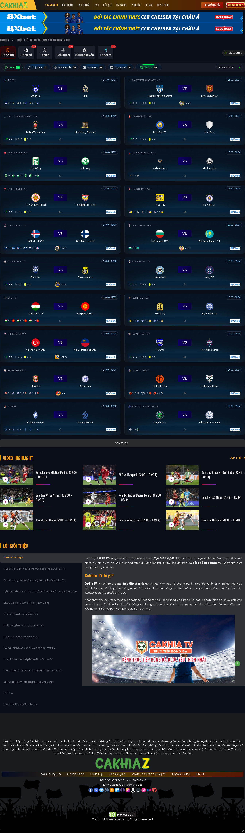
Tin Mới (148, 5)
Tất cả (148, 67)
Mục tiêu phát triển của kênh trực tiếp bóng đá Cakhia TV (34, 568)
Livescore (121, 5)
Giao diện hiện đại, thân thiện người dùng (26, 602)
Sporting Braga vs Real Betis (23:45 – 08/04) (223, 474)
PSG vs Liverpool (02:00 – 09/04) (138, 475)
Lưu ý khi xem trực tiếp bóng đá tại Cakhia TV (28, 659)
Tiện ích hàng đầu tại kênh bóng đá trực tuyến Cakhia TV (34, 580)
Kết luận (8, 693)
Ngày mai (120, 67)
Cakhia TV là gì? (13, 557)
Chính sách (75, 774)
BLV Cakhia (65, 67)
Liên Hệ (96, 774)
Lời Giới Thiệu (15, 545)
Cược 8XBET (235, 5)
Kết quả (107, 5)
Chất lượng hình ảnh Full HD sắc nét (23, 625)
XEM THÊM (236, 457)
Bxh (97, 5)
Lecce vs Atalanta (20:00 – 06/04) (221, 520)
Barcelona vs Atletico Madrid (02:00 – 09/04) (56, 474)
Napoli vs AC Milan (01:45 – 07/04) (221, 497)
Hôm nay (93, 67)
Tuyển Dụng (163, 5)
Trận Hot (37, 67)
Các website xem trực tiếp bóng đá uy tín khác (29, 681)
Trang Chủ (51, 5)
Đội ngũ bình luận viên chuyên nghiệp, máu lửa (30, 648)
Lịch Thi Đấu (83, 5)
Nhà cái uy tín (212, 5)
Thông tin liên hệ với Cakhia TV (20, 704)
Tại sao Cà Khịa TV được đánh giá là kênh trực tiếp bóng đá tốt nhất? (40, 591)
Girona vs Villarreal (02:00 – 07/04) (139, 520)
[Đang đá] (60, 91)
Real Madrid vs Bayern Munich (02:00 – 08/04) (140, 497)
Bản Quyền (117, 774)
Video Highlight (18, 458)
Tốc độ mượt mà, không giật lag (21, 636)
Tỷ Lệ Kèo (136, 5)
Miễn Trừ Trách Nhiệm (148, 774)
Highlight (67, 5)
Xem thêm (121, 443)
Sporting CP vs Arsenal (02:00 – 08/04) (54, 497)
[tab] (8, 52)
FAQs (200, 774)
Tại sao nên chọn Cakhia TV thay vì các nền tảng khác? (33, 670)
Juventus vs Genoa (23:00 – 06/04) (56, 520)
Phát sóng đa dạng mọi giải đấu (21, 614)
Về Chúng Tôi (51, 774)
